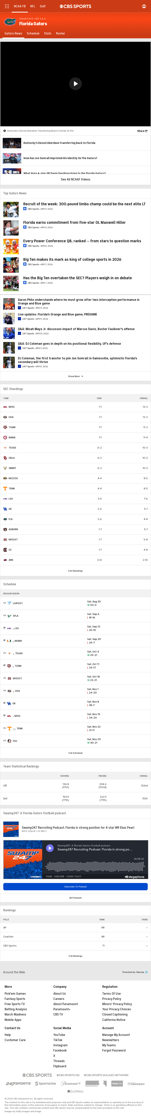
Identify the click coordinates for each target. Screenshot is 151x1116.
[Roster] (60, 33)
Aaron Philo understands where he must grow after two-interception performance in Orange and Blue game (78, 301)
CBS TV (58, 1014)
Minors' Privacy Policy (117, 1004)
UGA (11, 417)
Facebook (60, 1050)
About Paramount (65, 1004)
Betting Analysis (16, 1009)
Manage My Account (116, 1035)
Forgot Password (114, 1050)
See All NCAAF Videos (75, 179)
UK (10, 509)
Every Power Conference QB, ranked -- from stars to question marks (82, 241)
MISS (12, 406)
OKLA (12, 457)
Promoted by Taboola (135, 972)
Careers (58, 999)
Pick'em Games (15, 994)
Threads (59, 1061)
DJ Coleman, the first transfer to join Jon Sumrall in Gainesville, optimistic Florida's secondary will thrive (77, 360)
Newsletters (110, 1040)
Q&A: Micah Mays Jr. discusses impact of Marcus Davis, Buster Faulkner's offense (76, 329)
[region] (75, 84)
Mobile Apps (13, 1020)
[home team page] (5, 407)
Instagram (60, 1045)
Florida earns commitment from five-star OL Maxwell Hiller (74, 222)
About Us (59, 994)
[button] (75, 83)
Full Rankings (75, 956)
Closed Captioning (115, 1014)
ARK (11, 560)
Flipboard (59, 1066)
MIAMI (18, 640)
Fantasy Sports (15, 999)
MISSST (13, 539)
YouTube (59, 1035)
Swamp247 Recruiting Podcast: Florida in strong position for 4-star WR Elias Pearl (78, 828)
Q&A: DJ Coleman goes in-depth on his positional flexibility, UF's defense (69, 344)
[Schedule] (33, 33)
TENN (12, 488)
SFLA (15, 615)
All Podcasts (75, 897)
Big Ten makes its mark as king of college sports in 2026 (72, 259)
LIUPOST (18, 603)
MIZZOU (13, 478)
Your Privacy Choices (116, 1009)
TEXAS (12, 447)
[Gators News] (13, 33)
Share (140, 131)
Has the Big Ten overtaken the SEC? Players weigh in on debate (77, 278)
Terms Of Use (111, 994)
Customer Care (15, 1040)
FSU (15, 741)
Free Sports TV (15, 1004)
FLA (11, 519)
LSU (11, 498)
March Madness (15, 1014)
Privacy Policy (111, 999)
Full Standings (75, 570)
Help (8, 1035)
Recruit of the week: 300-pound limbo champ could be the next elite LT (84, 204)
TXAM (12, 427)
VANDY (12, 468)
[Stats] (48, 33)
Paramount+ (61, 1009)
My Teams (109, 1045)
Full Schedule (76, 753)
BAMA (12, 437)
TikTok (57, 1040)
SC (10, 549)
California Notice (113, 1020)
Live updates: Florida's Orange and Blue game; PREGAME (57, 314)
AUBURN (13, 529)
